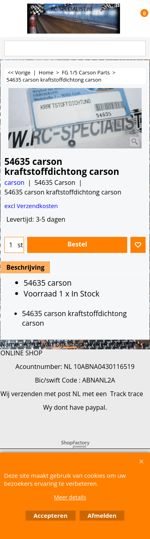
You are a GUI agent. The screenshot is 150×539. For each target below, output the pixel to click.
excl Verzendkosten (31, 206)
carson (14, 182)
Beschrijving (25, 267)
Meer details (70, 497)
